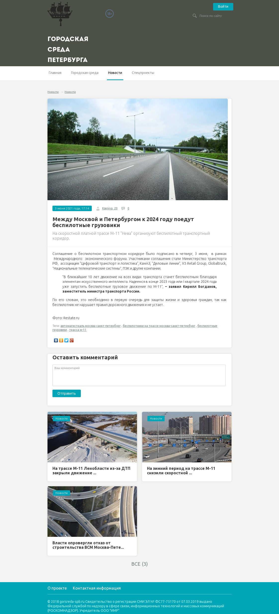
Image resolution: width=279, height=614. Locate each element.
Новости (115, 73)
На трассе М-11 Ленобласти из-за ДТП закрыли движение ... (91, 470)
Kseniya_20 (110, 208)
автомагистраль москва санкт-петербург (90, 325)
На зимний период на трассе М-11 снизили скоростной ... (181, 470)
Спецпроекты (143, 73)
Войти (223, 6)
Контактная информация (97, 588)
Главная (55, 73)
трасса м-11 (78, 329)
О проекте (57, 588)
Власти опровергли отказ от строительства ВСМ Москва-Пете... (88, 545)
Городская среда (84, 73)
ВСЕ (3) (139, 564)
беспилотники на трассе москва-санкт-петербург (159, 325)
